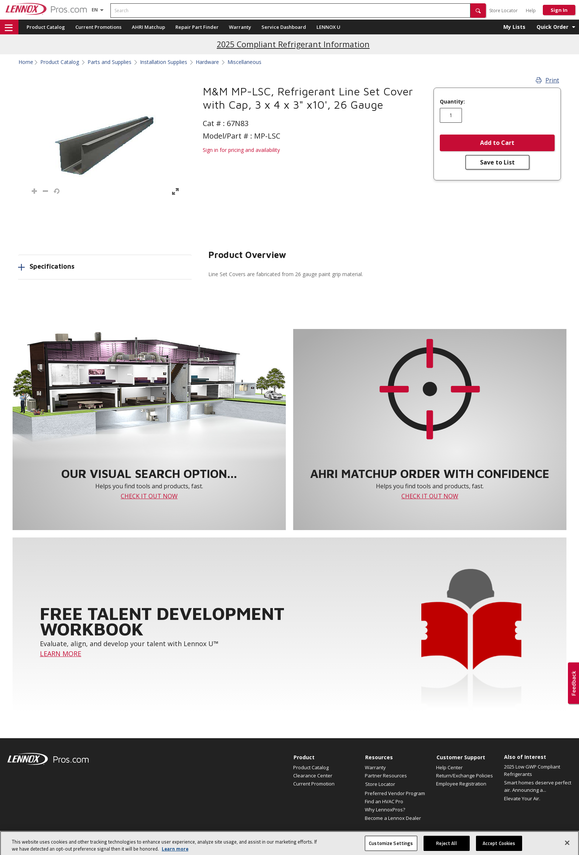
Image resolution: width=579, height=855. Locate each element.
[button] (478, 10)
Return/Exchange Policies (464, 775)
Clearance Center (312, 775)
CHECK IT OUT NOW (149, 496)
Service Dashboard (283, 27)
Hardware (207, 62)
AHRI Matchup (148, 27)
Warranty (240, 27)
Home (25, 62)
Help (531, 10)
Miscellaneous (244, 62)
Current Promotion (314, 783)
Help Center (449, 767)
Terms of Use (536, 836)
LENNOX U (328, 27)
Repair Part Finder (197, 27)
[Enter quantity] (451, 115)
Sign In (559, 10)
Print (547, 80)
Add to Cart (497, 143)
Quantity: (452, 101)
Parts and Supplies (109, 62)
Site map (423, 836)
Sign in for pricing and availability (241, 149)
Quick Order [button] (552, 26)
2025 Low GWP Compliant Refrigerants (532, 770)
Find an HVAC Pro (384, 801)
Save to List (497, 162)
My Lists (514, 26)
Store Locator (503, 10)
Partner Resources (386, 775)
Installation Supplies (163, 62)
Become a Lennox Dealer (393, 818)
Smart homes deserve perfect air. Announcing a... (537, 786)
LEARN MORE (60, 653)
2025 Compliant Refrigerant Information (293, 44)
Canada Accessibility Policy (461, 836)
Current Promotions (98, 27)
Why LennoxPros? (385, 809)
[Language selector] (95, 9)
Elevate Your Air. (522, 798)
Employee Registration (461, 783)
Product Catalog (46, 27)
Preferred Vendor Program (395, 793)
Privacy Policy (505, 836)
